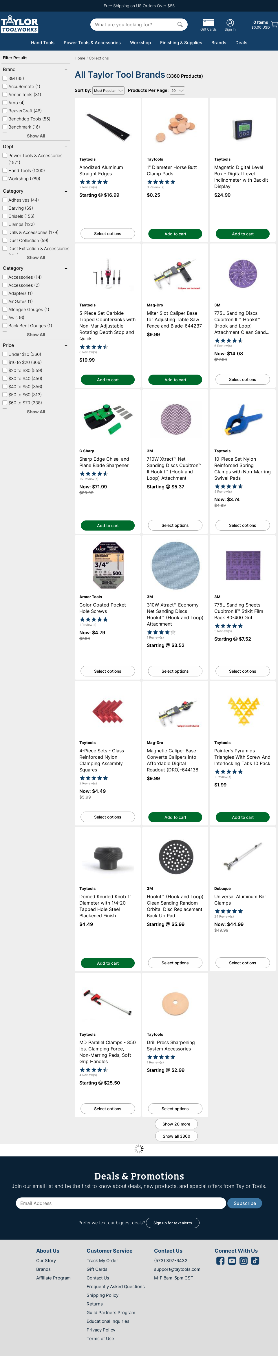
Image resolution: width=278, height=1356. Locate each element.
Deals (241, 43)
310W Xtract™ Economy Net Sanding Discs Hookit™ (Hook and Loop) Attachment (175, 542)
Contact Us (98, 1278)
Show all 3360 (176, 1136)
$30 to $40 (22, 378)
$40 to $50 (22, 387)
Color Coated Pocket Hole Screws (107, 537)
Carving (17, 208)
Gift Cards (208, 27)
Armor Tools (21, 95)
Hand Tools (42, 43)
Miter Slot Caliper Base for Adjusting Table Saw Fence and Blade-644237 (175, 249)
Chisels (18, 216)
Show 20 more (176, 1124)
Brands (218, 43)
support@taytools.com (177, 1269)
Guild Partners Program (111, 1313)
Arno (13, 103)
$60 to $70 (22, 403)
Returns (95, 1304)
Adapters (17, 293)
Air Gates (17, 301)
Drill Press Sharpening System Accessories (175, 978)
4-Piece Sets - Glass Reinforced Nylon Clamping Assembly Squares (108, 686)
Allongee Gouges (25, 309)
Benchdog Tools (26, 119)
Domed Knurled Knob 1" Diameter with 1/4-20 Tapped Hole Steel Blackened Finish (107, 834)
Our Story (46, 1261)
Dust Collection (25, 240)
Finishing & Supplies (181, 43)
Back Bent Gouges (27, 326)
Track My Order (102, 1261)
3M (13, 78)
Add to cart (175, 234)
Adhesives (20, 200)
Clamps (18, 224)
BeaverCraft (22, 111)
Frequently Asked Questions (116, 1287)
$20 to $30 (22, 370)
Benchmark (21, 127)
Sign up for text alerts (172, 1222)
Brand (21, 70)
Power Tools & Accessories (92, 43)
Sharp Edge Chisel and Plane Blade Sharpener (107, 394)
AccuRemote (21, 86)
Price (21, 345)
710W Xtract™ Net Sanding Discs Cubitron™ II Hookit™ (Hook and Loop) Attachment (175, 397)
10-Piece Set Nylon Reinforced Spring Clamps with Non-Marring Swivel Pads (243, 394)
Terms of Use (100, 1338)
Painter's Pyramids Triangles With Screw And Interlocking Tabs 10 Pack (242, 686)
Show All (36, 136)
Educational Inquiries (108, 1321)
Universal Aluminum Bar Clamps (242, 829)
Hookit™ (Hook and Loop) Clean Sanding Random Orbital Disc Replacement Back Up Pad (175, 834)
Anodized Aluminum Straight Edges (108, 100)
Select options (107, 233)
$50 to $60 (22, 395)
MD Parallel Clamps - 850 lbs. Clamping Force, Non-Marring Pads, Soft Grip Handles (108, 980)
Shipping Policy (102, 1295)
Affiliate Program (53, 1278)
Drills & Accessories (30, 232)
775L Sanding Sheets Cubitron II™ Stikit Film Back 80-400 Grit (242, 540)
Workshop (140, 43)
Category (21, 191)
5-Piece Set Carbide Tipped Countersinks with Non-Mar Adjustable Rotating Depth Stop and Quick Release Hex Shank (108, 253)
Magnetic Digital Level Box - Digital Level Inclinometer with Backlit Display (242, 103)
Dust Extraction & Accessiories (36, 251)
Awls (13, 318)
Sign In (230, 24)
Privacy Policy (101, 1330)
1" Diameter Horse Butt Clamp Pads (175, 100)
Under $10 (21, 354)
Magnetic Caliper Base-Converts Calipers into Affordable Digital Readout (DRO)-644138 (175, 688)
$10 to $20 (22, 362)
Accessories (22, 277)
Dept (21, 147)
